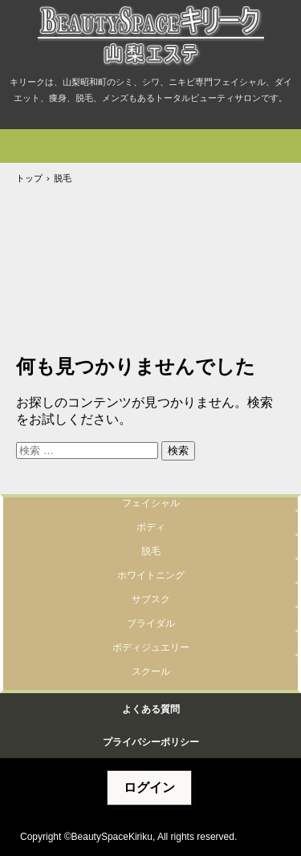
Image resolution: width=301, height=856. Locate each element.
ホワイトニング (151, 575)
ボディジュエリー (150, 647)
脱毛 (151, 551)
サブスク (151, 599)
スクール (151, 671)
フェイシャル (151, 503)
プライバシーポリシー (151, 742)
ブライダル (151, 623)
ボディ (150, 527)
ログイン (149, 787)
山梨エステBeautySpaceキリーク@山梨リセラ (150, 37)
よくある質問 (151, 709)
